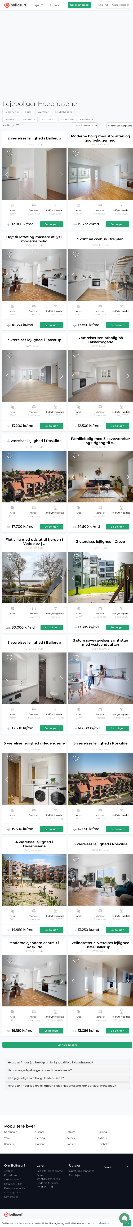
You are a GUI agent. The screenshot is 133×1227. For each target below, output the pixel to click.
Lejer (38, 5)
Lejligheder (12, 111)
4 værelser (67, 119)
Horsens (40, 1144)
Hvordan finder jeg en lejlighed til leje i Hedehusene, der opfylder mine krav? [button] (62, 1085)
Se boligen (51, 224)
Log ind (103, 4)
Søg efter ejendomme (50, 1170)
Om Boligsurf (12, 1179)
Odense (39, 1131)
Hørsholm (103, 1144)
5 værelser (86, 119)
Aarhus (70, 1138)
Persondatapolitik (14, 1188)
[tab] (67, 1062)
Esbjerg (70, 1131)
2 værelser (28, 119)
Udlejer (56, 5)
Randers (9, 1144)
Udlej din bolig (79, 4)
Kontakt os (10, 1175)
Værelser (43, 111)
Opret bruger (120, 4)
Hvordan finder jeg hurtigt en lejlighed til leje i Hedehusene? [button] (50, 1062)
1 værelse (10, 119)
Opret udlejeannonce (81, 1170)
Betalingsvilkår (13, 1183)
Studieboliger (63, 111)
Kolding (102, 1131)
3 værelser (48, 119)
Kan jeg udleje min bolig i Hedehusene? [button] (36, 1078)
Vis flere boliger (67, 1044)
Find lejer (74, 1175)
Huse (28, 111)
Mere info (104, 1223)
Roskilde (71, 1144)
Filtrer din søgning (120, 125)
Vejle (7, 1138)
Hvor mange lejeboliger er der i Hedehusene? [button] (40, 1070)
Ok (127, 1223)
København (10, 1131)
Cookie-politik (12, 1192)
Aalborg (102, 1138)
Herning (40, 1138)
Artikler (8, 1170)
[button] (10, 174)
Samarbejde (11, 1196)
